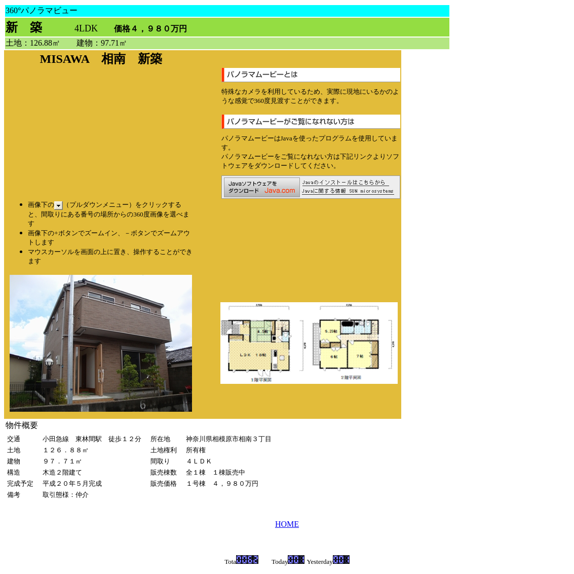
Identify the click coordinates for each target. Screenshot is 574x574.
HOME (287, 524)
